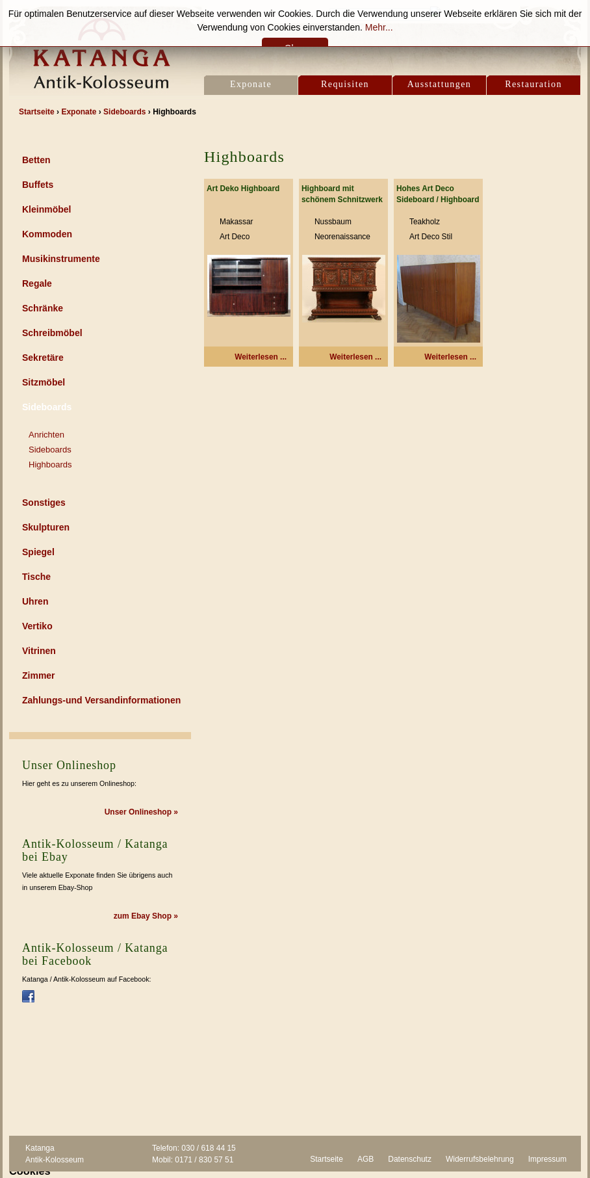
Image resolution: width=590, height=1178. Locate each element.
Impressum (547, 1159)
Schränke (42, 308)
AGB (365, 1159)
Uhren (35, 601)
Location (295, 13)
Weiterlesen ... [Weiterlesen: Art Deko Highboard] (261, 356)
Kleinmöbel (46, 209)
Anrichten (46, 434)
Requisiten (345, 84)
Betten (36, 160)
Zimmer (38, 675)
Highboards (50, 464)
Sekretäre (43, 357)
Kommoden (47, 234)
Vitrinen (39, 651)
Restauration (533, 84)
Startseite (326, 1159)
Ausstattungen (439, 84)
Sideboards (46, 407)
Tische (36, 576)
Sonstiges (44, 502)
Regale (37, 283)
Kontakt (248, 13)
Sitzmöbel (43, 382)
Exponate (251, 84)
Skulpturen (46, 527)
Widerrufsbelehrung (480, 1159)
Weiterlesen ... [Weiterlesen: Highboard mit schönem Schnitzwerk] (355, 356)
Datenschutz (409, 1159)
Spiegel (38, 552)
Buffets (37, 184)
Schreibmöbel (52, 333)
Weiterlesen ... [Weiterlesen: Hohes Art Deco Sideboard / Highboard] (450, 356)
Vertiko (37, 626)
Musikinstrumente (61, 259)
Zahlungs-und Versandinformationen (101, 700)
